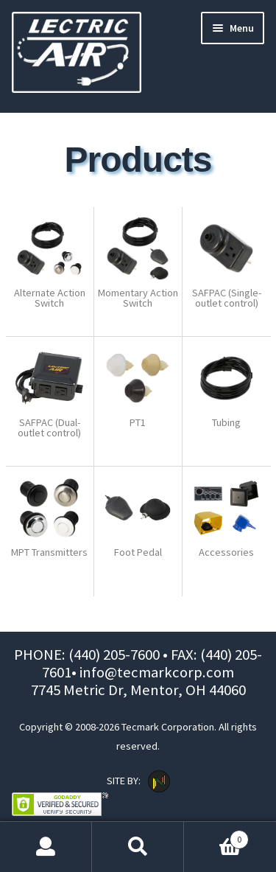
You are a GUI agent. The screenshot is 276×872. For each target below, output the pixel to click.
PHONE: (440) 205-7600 (88, 654)
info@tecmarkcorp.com (156, 672)
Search (138, 847)
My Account (46, 847)
